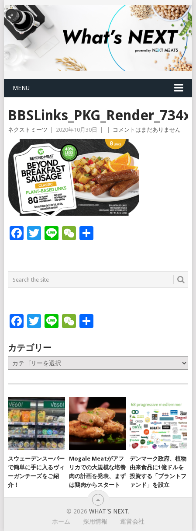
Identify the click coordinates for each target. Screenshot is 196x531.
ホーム (61, 521)
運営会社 (132, 521)
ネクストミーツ (28, 129)
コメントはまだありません (147, 129)
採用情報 (95, 521)
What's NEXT (108, 511)
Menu (21, 87)
